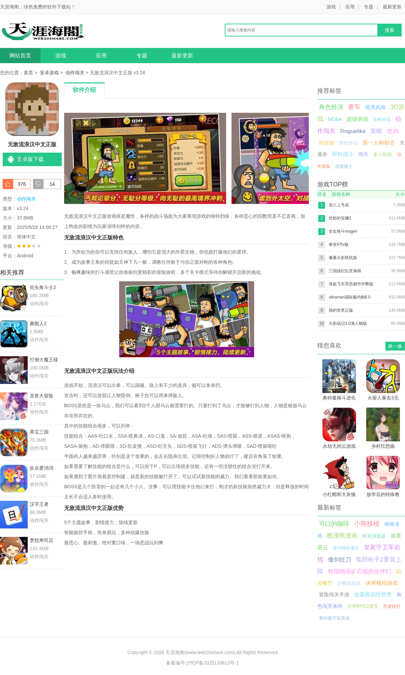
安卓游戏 (49, 72)
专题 (368, 6)
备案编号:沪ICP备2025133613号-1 (202, 663)
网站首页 (20, 55)
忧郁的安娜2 (340, 218)
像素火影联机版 (343, 257)
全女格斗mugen (343, 231)
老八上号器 (339, 205)
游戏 (331, 6)
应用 (350, 6)
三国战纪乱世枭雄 (345, 270)
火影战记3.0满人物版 (348, 323)
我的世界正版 (341, 310)
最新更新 (392, 6)
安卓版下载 (30, 159)
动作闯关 (74, 72)
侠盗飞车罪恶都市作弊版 (351, 284)
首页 (28, 72)
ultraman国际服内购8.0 (349, 297)
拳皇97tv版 (339, 244)
